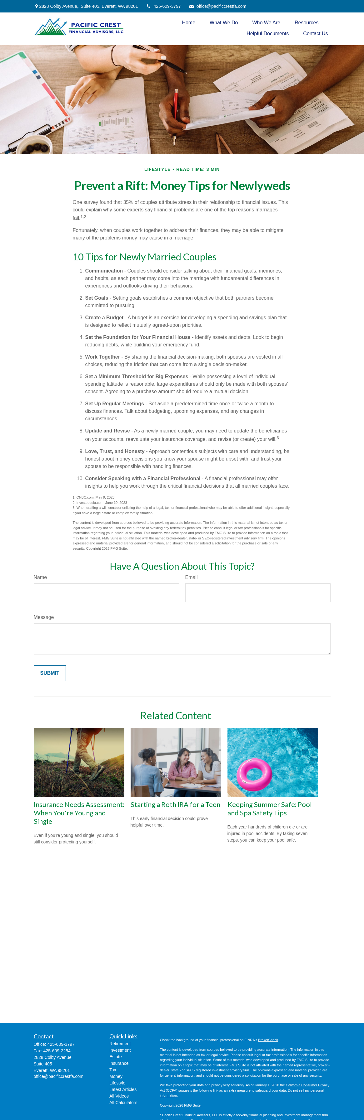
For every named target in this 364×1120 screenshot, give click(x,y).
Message (44, 617)
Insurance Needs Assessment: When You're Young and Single (79, 812)
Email (191, 577)
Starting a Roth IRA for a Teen (175, 804)
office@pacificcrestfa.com (217, 6)
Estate (115, 1056)
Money (115, 1076)
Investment (120, 1050)
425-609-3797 (163, 6)
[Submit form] (50, 673)
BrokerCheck (268, 1040)
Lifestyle (117, 1082)
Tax (112, 1069)
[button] (188, 22)
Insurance (118, 1063)
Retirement (120, 1043)
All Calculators (123, 1102)
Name (40, 577)
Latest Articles (123, 1089)
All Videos (119, 1095)
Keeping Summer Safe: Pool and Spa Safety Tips (269, 808)
